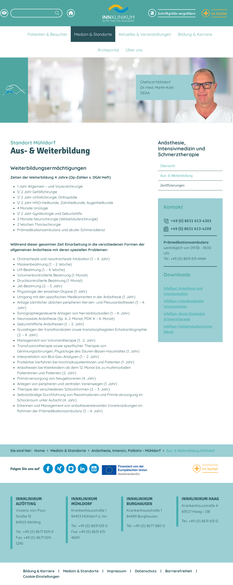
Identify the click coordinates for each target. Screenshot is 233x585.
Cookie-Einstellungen (41, 576)
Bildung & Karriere (38, 571)
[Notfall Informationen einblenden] (214, 13)
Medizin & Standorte (81, 571)
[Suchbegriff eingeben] (36, 13)
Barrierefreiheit (178, 571)
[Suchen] (57, 13)
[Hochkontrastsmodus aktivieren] (4, 13)
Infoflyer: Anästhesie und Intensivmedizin (183, 291)
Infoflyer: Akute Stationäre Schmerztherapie (184, 316)
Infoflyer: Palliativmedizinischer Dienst (188, 329)
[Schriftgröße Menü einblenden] (171, 13)
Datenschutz (146, 571)
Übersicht (167, 166)
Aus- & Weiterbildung (176, 175)
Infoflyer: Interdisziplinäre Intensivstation (184, 304)
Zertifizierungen (172, 185)
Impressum (116, 571)
